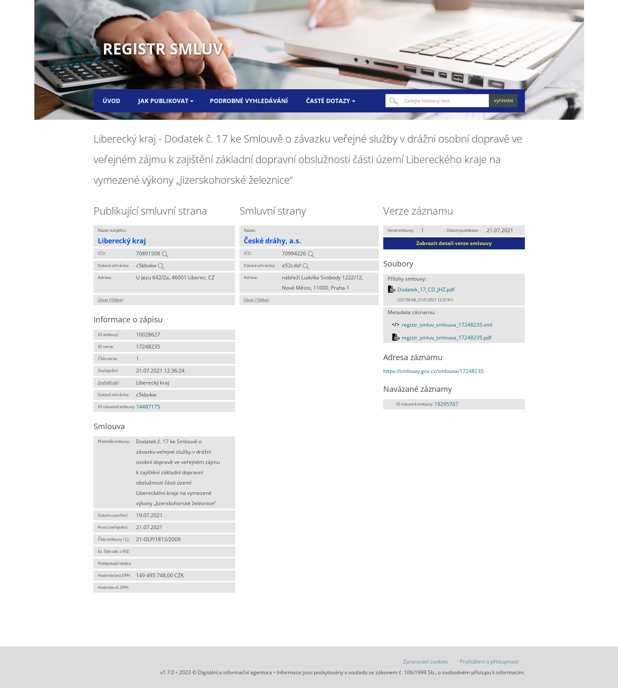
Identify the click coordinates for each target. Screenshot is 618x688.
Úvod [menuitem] (111, 101)
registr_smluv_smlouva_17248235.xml (447, 324)
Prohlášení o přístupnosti (489, 661)
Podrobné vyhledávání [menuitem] (249, 101)
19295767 (446, 404)
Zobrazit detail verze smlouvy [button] (454, 243)
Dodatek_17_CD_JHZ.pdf (425, 289)
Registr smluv (163, 48)
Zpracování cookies (425, 661)
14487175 (148, 406)
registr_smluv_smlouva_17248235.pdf (446, 337)
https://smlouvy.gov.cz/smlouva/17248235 (433, 371)
